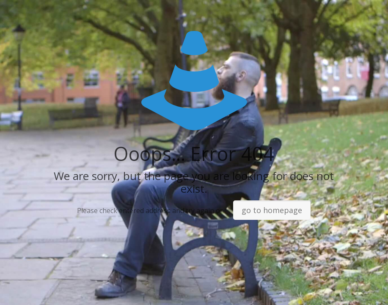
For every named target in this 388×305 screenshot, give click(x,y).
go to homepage (272, 210)
